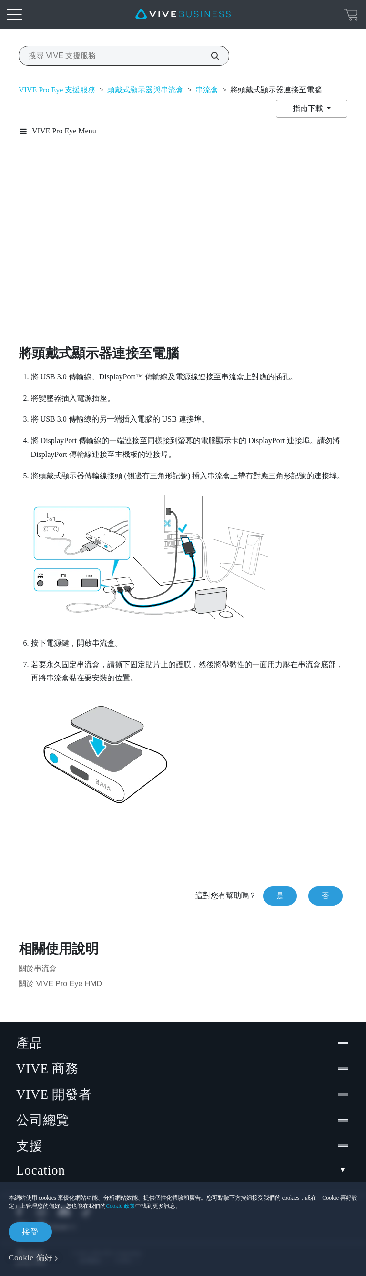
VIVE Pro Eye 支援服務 (57, 90)
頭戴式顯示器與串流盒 (145, 90)
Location (183, 1170)
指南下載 (309, 108)
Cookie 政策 (120, 1206)
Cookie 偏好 (31, 1257)
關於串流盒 (38, 968)
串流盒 (206, 90)
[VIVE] (183, 14)
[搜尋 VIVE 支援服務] (209, 55)
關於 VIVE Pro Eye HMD (60, 984)
